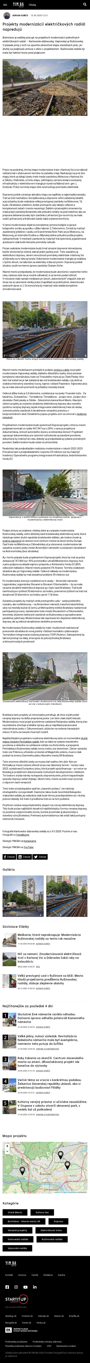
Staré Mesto (15, 1212)
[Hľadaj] (85, 4)
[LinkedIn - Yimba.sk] (34, 1287)
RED (38, 967)
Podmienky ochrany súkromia (47, 1341)
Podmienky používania (16, 1341)
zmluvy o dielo (61, 370)
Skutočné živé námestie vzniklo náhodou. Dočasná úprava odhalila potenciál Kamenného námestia (51, 1018)
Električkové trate (51, 1230)
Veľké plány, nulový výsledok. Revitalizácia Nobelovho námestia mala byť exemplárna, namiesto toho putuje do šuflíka (48, 1040)
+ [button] (7, 1146)
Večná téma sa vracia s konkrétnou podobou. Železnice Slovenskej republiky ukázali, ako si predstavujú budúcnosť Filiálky (50, 1084)
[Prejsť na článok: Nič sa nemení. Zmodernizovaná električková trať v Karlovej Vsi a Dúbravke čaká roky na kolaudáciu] (9, 960)
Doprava (58, 1221)
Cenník (35, 1275)
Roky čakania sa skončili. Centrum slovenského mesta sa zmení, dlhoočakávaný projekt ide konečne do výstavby (50, 1062)
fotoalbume (22, 834)
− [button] (7, 1151)
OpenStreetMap (69, 1192)
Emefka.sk (74, 1316)
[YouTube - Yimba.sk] (25, 1287)
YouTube (28, 847)
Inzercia (22, 1275)
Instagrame (30, 841)
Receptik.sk (11, 1322)
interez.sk (59, 1316)
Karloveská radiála (18, 1239)
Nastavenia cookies (66, 1346)
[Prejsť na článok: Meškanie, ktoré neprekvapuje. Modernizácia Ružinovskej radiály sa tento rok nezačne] (9, 941)
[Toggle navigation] (5, 5)
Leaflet (56, 1192)
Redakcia (48, 1275)
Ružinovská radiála (52, 1239)
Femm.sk (26, 1322)
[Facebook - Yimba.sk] (7, 1287)
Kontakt (9, 1275)
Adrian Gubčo (15, 15)
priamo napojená (12, 541)
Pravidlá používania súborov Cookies (23, 1346)
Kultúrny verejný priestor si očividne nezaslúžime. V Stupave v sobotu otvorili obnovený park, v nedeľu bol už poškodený (52, 1106)
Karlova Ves (42, 1212)
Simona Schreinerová (47, 1049)
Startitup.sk (10, 1316)
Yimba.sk (41, 1322)
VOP (49, 1346)
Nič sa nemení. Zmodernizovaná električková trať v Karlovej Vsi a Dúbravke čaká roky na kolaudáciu (49, 958)
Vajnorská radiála (17, 1248)
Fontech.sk (27, 1316)
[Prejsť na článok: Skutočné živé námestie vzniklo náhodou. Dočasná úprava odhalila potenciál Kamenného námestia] (9, 1021)
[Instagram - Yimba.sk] (16, 1287)
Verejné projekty (17, 1230)
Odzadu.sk (43, 1316)
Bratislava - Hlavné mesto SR (24, 1221)
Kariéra (61, 1275)
